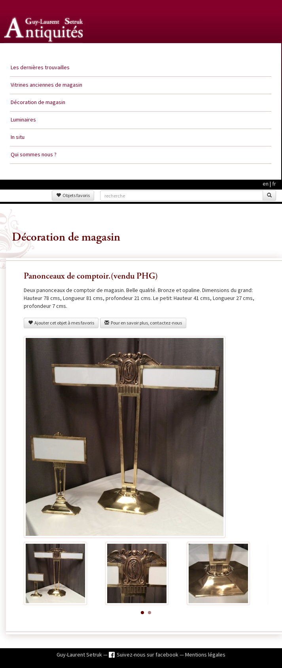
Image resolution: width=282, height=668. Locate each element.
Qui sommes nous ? (34, 154)
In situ (18, 136)
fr (274, 183)
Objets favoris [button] (73, 195)
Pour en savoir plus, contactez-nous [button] (143, 323)
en (266, 183)
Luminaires (23, 119)
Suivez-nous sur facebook (148, 654)
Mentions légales (205, 654)
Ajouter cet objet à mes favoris (61, 323)
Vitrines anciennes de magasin (46, 84)
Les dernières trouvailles (40, 67)
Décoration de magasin (38, 102)
